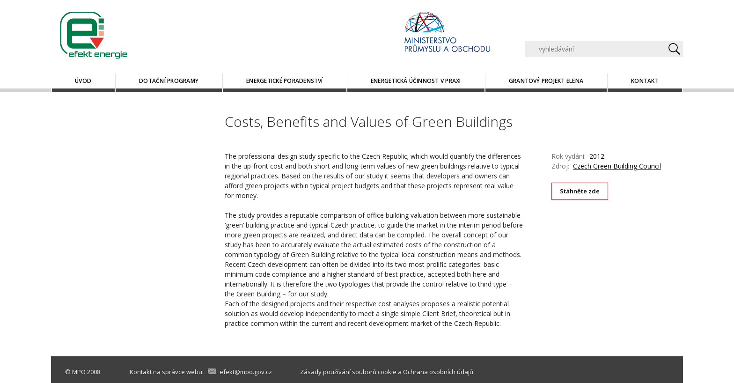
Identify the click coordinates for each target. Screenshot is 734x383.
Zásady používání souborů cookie (348, 372)
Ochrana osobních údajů (438, 372)
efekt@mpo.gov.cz (246, 372)
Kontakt (645, 81)
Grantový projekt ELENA (546, 81)
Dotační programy (168, 81)
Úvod (83, 81)
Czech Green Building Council (617, 166)
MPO (79, 372)
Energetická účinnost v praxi (416, 81)
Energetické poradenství (284, 81)
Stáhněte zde (580, 191)
